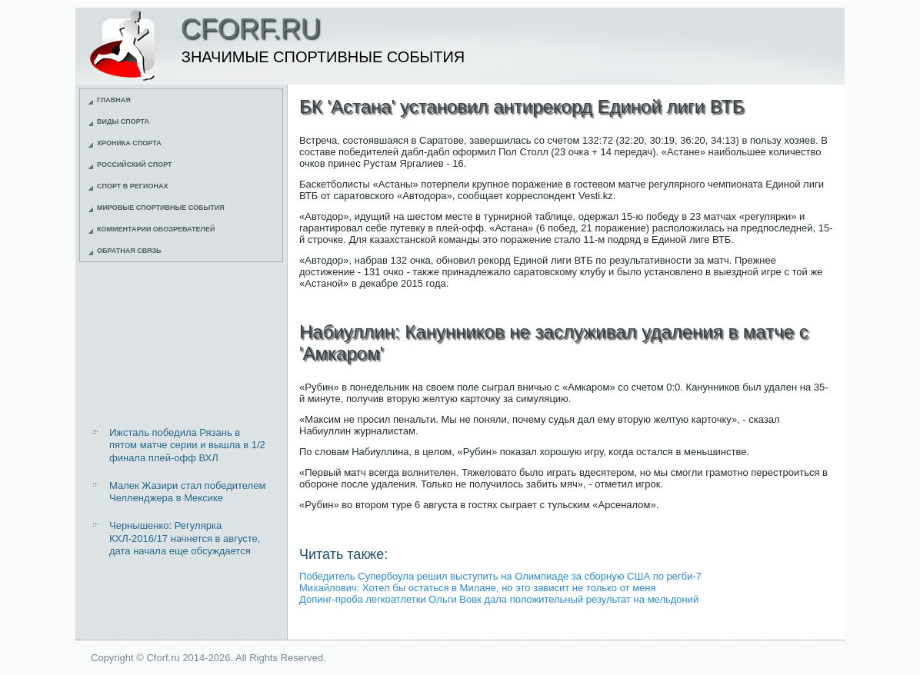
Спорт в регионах (132, 186)
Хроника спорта (129, 143)
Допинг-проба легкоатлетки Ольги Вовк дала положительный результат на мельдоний (498, 599)
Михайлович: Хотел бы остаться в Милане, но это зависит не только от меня (477, 588)
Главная (114, 100)
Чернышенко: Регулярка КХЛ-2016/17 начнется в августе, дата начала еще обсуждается (184, 538)
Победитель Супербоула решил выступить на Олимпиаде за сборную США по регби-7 (500, 576)
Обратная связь (129, 250)
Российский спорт (134, 164)
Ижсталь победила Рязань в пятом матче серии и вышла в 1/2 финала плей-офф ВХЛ (187, 445)
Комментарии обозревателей (156, 229)
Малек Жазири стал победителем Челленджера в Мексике (187, 492)
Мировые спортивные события (161, 207)
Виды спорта (123, 121)
